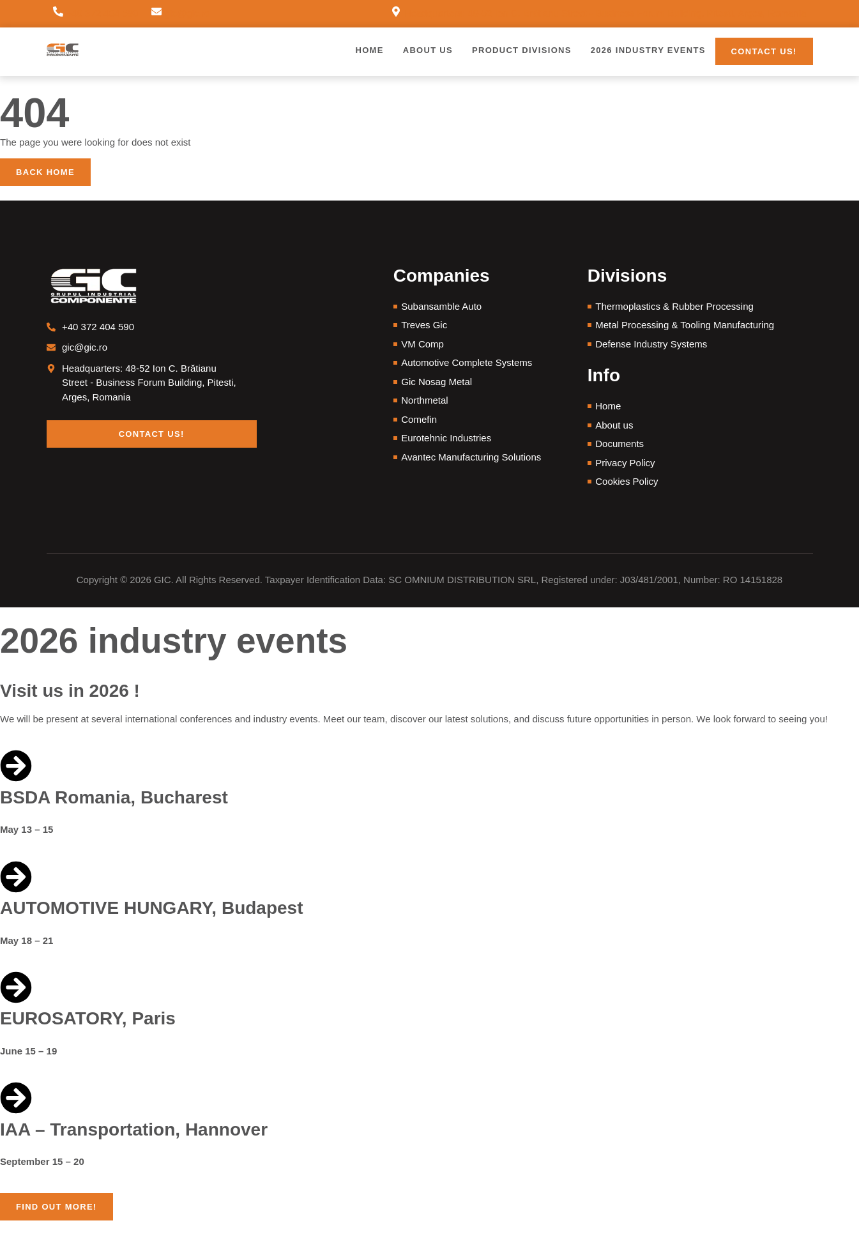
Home (369, 50)
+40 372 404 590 (102, 13)
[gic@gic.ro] (156, 13)
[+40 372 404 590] (58, 13)
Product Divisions (522, 50)
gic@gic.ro (187, 13)
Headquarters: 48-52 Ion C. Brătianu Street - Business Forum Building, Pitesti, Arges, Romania (605, 13)
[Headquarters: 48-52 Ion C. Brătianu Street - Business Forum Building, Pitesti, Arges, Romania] (396, 13)
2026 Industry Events (648, 50)
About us (428, 50)
